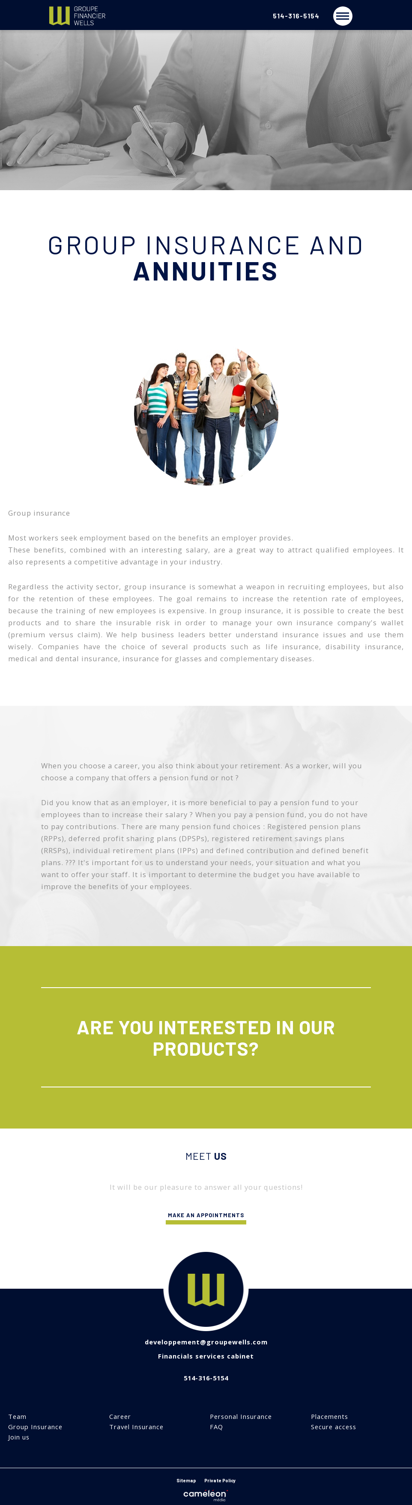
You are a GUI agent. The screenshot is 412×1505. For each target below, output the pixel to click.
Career (120, 1416)
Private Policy (220, 1480)
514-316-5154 (296, 16)
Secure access (333, 1427)
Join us (19, 1437)
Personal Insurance (241, 1416)
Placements (329, 1416)
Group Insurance (35, 1427)
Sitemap (186, 1480)
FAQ (216, 1427)
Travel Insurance (136, 1427)
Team (17, 1416)
